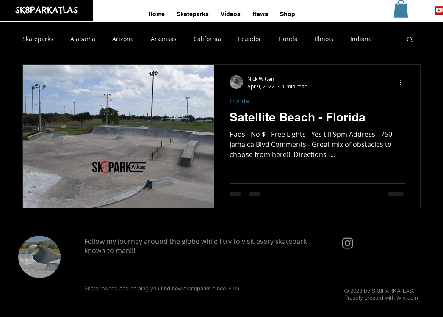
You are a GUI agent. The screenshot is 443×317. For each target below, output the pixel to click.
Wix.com (407, 297)
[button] (400, 9)
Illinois (324, 39)
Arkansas (164, 39)
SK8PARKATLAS (46, 10)
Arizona (123, 39)
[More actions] (404, 82)
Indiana (361, 39)
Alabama (82, 39)
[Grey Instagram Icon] (347, 243)
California (207, 39)
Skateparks (37, 39)
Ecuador (249, 39)
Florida (288, 39)
